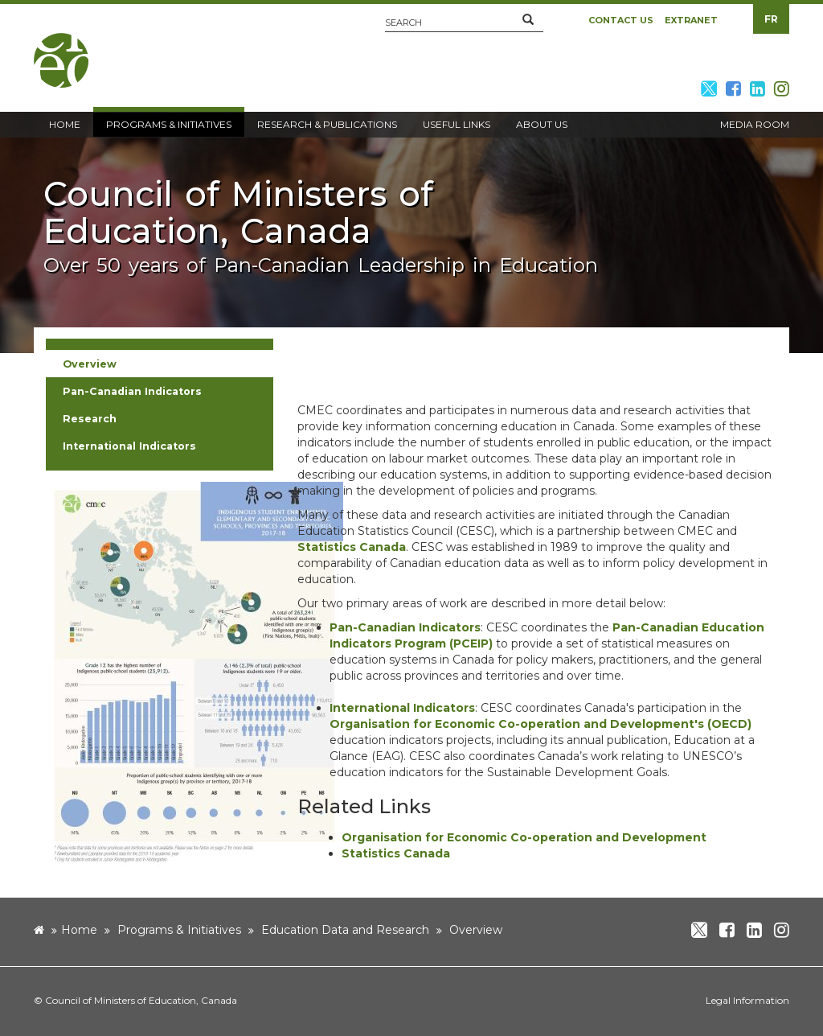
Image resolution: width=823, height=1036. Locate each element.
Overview (475, 930)
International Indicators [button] (129, 446)
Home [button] (64, 124)
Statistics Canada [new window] (351, 547)
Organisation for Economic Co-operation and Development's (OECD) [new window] (540, 724)
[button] (528, 20)
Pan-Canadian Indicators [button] (132, 391)
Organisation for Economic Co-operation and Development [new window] (524, 837)
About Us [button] (541, 124)
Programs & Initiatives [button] (168, 124)
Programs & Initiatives (179, 930)
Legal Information (747, 1000)
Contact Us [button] (620, 20)
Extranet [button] (691, 20)
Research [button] (90, 419)
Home (79, 930)
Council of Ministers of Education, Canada (141, 1000)
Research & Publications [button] (327, 124)
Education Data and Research (345, 930)
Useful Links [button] (456, 124)
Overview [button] (90, 364)
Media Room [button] (754, 124)
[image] (194, 673)
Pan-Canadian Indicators (405, 627)
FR (771, 19)
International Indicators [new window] (402, 708)
